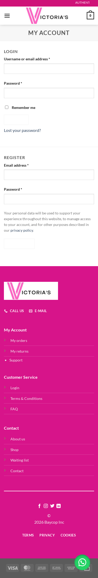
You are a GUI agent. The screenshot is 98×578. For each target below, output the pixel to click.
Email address (23, 164)
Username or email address (34, 58)
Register (19, 243)
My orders (18, 340)
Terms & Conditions (26, 398)
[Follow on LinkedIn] (58, 506)
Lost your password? (22, 130)
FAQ (14, 409)
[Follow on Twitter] (52, 506)
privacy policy (21, 230)
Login (14, 388)
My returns (19, 351)
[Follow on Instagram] (46, 506)
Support (15, 360)
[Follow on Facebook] (39, 506)
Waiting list (19, 460)
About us (17, 439)
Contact (17, 471)
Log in (16, 119)
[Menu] (7, 15)
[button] (82, 562)
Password (20, 82)
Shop (14, 449)
